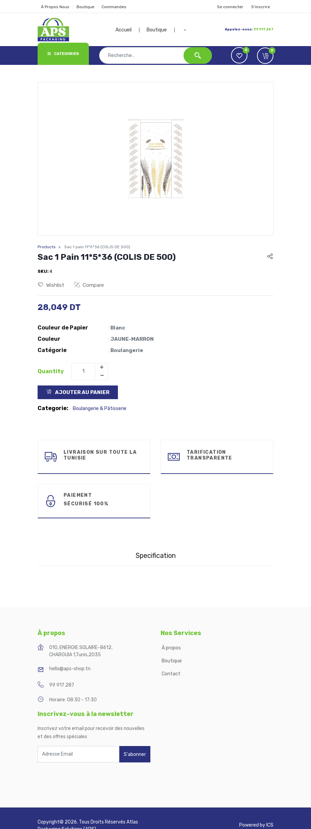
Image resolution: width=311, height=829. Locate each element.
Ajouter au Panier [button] (77, 392)
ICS (269, 825)
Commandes (114, 6)
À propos (172, 648)
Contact (171, 674)
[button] (185, 30)
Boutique (85, 6)
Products (47, 246)
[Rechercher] (198, 55)
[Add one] (101, 367)
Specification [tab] (156, 555)
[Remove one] (101, 375)
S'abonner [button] (135, 754)
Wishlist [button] (51, 285)
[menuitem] (127, 30)
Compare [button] (89, 285)
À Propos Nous (55, 6)
